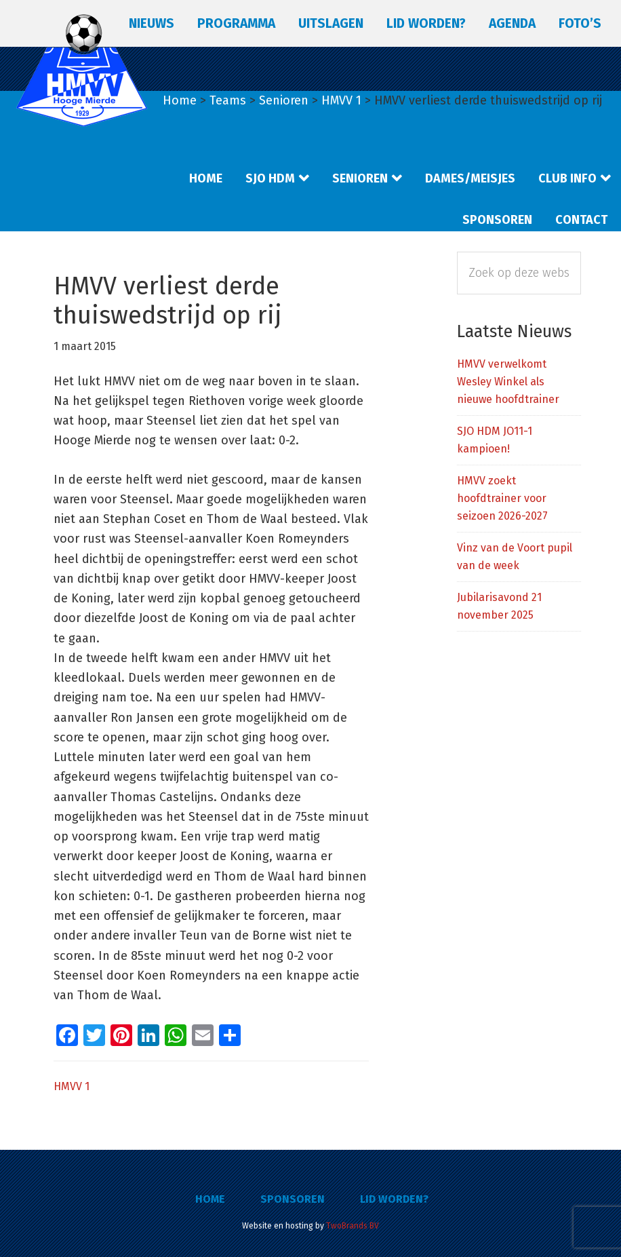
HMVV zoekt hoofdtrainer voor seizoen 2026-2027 (502, 498)
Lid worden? (394, 1199)
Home (210, 1199)
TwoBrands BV (352, 1226)
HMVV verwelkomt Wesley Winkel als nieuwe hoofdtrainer (508, 381)
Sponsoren (292, 1199)
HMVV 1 (71, 1086)
